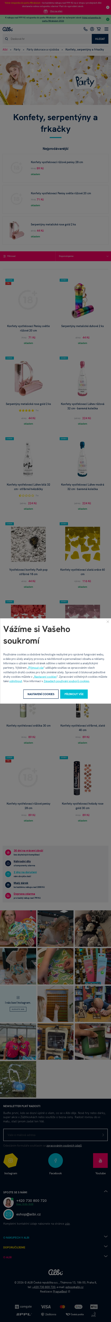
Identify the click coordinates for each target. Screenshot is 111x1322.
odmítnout (15, 681)
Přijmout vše (36, 668)
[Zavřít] (107, 621)
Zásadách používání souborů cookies (66, 681)
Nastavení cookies (45, 677)
